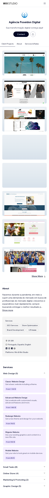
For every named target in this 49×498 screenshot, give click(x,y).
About (19, 44)
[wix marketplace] (10, 3)
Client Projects (8, 44)
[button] (24, 63)
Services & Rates (32, 44)
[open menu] (44, 3)
